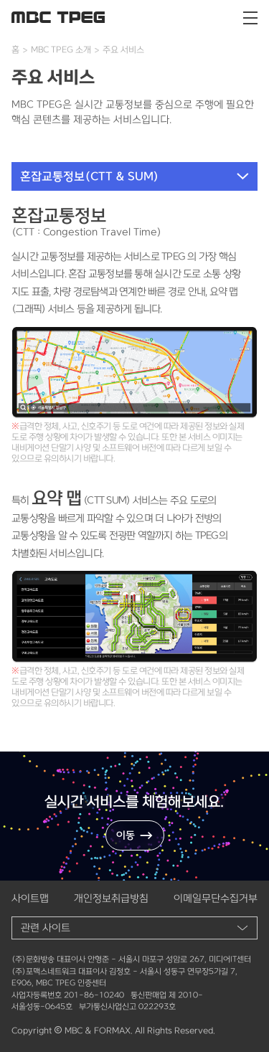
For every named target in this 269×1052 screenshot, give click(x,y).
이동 (135, 835)
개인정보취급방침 (111, 898)
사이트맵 (30, 898)
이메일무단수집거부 (216, 898)
